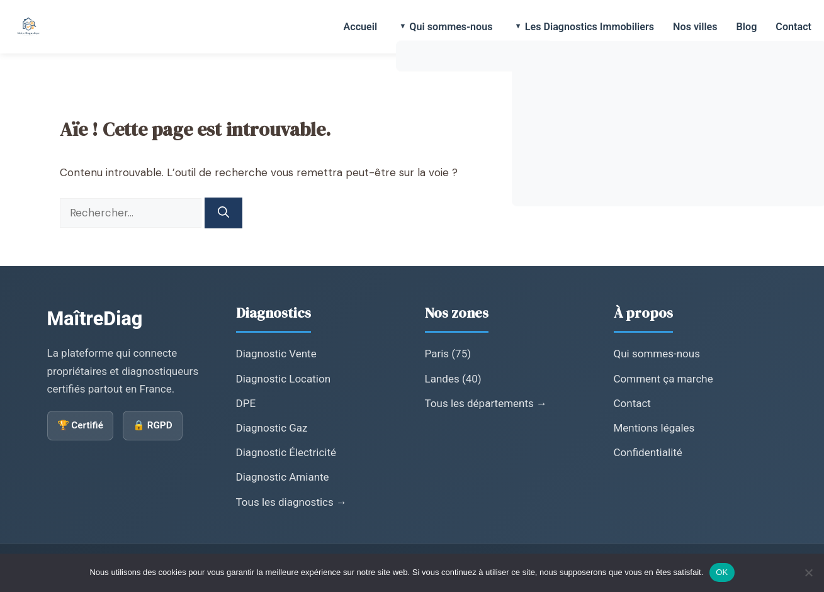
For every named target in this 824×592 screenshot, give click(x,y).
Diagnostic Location (283, 378)
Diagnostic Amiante (282, 477)
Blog (747, 27)
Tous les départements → (486, 403)
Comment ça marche (663, 378)
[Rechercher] (223, 213)
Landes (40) (453, 378)
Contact (793, 27)
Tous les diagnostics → (291, 502)
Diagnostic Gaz (272, 428)
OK (722, 572)
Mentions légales (654, 428)
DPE (246, 403)
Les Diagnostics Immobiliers (589, 27)
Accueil (360, 27)
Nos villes (695, 27)
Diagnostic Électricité (286, 452)
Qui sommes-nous (450, 27)
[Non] (808, 572)
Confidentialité (648, 452)
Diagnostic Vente (276, 353)
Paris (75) (448, 353)
